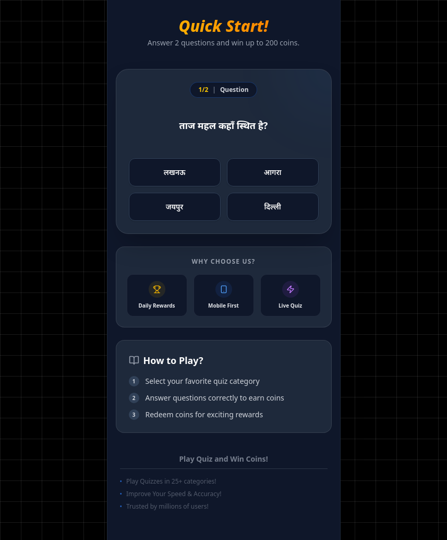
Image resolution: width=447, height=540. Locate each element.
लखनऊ (175, 172)
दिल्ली (272, 207)
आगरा (273, 172)
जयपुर (175, 207)
